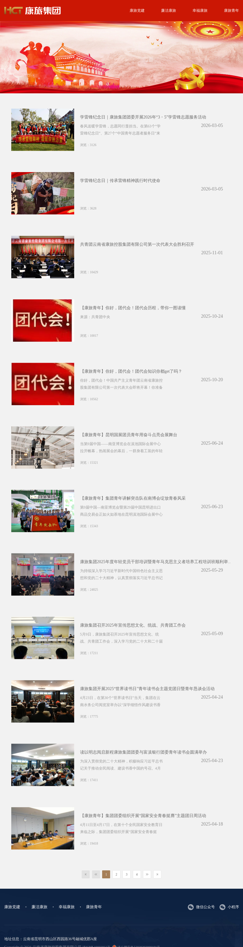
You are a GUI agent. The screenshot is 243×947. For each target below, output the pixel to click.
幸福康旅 (200, 10)
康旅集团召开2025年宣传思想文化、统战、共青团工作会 (133, 633)
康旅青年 (94, 907)
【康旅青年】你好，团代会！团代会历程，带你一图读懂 (133, 316)
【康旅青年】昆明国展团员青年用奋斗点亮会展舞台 (128, 443)
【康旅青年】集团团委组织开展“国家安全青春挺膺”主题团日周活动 (143, 824)
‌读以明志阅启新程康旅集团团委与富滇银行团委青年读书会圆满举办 (143, 760)
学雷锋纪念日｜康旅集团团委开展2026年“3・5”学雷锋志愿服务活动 (143, 117)
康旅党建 (137, 10)
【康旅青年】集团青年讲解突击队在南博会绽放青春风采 (133, 506)
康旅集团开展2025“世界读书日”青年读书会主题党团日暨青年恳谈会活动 (147, 697)
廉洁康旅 (168, 10)
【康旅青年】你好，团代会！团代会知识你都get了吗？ (131, 379)
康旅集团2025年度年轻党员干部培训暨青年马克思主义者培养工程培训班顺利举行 (156, 570)
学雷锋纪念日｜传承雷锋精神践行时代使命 (120, 180)
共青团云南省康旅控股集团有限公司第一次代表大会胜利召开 (137, 252)
